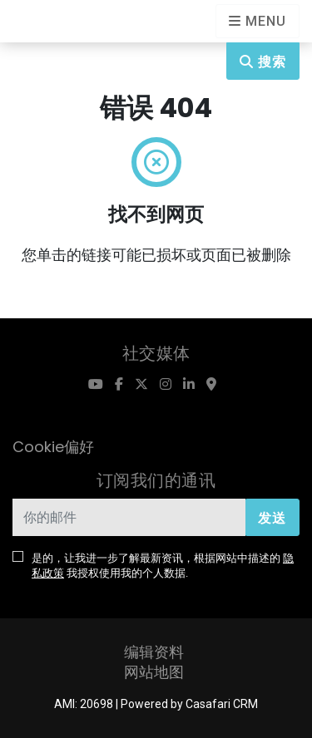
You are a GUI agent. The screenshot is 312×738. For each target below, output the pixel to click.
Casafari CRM (222, 704)
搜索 (263, 62)
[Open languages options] (257, 21)
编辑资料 (154, 652)
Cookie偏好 (53, 446)
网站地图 (154, 672)
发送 (272, 518)
